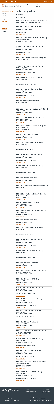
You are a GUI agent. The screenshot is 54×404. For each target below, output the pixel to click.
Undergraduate (41, 5)
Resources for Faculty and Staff (13, 400)
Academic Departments (31, 393)
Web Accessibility (42, 399)
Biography (5, 26)
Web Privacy (33, 399)
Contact (7, 397)
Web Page (4, 21)
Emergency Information (36, 397)
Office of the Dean (47, 389)
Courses (4, 29)
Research (44, 393)
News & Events (46, 391)
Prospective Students (30, 391)
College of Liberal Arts (10, 1)
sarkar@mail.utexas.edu (7, 11)
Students (27, 389)
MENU (38, 6)
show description (20, 34)
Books (4, 31)
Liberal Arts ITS (9, 399)
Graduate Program (30, 5)
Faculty (49, 5)
